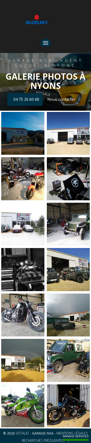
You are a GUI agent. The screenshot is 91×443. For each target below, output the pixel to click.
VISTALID (22, 433)
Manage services (76, 438)
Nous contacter (63, 99)
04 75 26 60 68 (26, 99)
